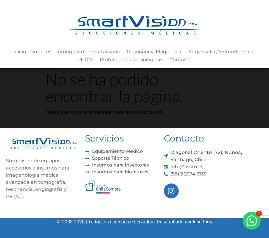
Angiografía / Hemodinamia (222, 52)
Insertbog (202, 222)
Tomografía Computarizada (89, 52)
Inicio (19, 52)
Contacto (181, 60)
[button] (252, 221)
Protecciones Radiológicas (132, 60)
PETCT (86, 60)
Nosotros (41, 52)
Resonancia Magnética (155, 52)
